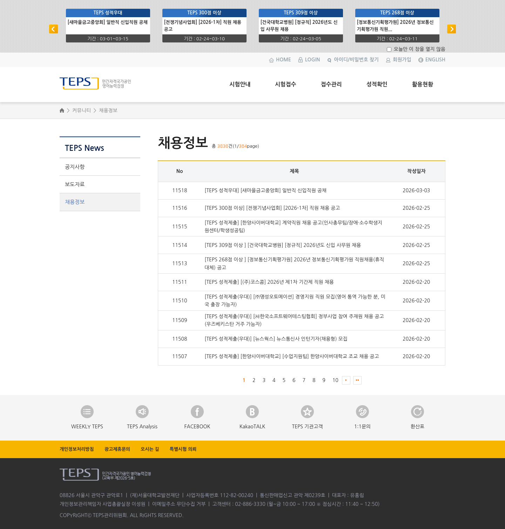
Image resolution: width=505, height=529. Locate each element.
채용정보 (75, 202)
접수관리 (331, 84)
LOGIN (312, 59)
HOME (283, 59)
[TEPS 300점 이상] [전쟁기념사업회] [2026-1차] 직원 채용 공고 (272, 208)
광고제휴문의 (117, 449)
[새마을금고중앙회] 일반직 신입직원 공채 (108, 22)
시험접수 (285, 84)
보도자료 (75, 184)
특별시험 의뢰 (183, 449)
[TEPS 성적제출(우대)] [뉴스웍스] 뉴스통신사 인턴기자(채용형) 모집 (276, 338)
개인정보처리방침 (77, 449)
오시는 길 (150, 449)
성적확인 (377, 84)
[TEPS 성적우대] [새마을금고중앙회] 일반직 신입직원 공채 (265, 190)
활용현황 (422, 84)
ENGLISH (435, 59)
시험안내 (239, 84)
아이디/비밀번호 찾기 (356, 59)
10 (335, 380)
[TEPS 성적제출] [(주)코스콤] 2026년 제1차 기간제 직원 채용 (269, 282)
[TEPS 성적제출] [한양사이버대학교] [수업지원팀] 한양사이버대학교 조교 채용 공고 (291, 356)
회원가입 (402, 59)
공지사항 (75, 166)
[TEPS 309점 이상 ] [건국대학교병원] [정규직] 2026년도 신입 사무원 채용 (282, 245)
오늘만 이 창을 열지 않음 (418, 49)
